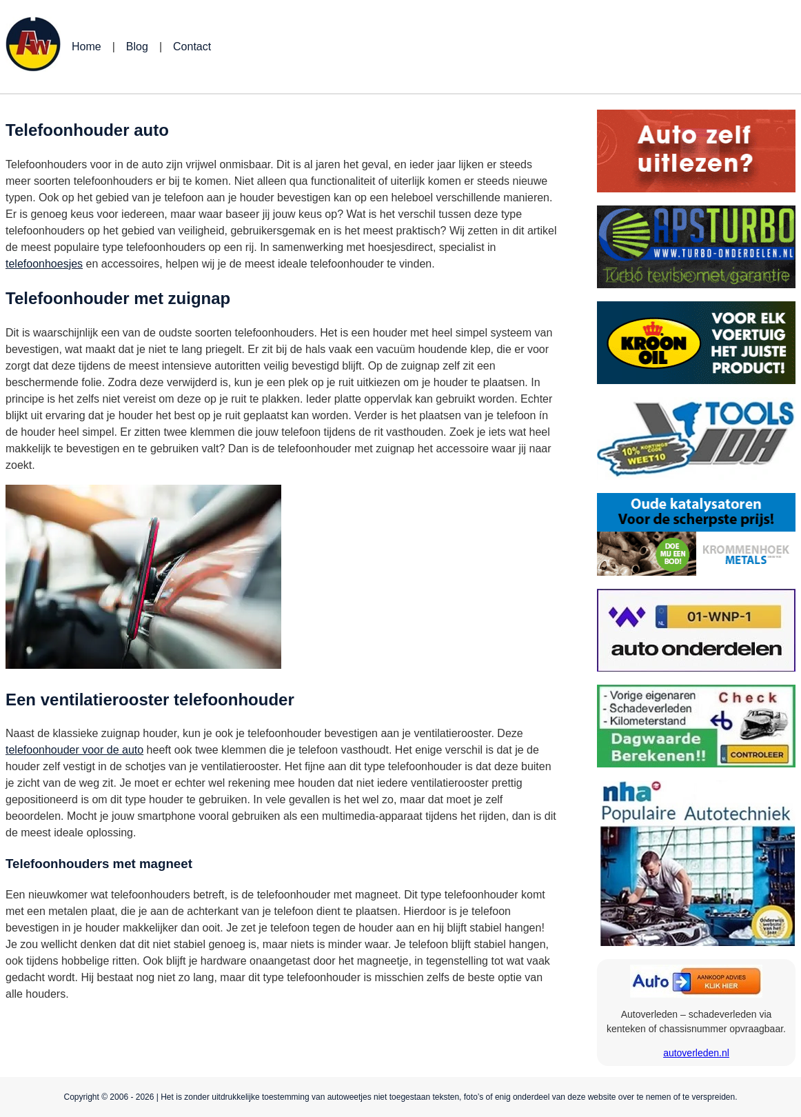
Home (86, 46)
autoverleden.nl (696, 1052)
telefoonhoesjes (44, 264)
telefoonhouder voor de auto (74, 750)
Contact (192, 46)
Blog (137, 46)
